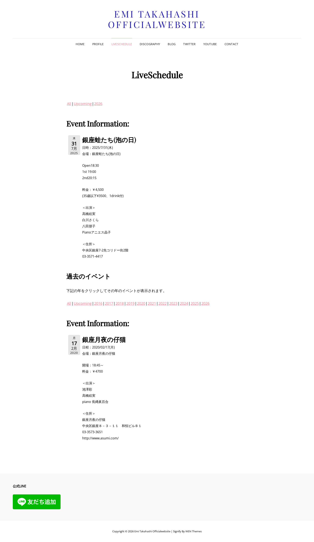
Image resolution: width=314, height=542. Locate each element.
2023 (173, 303)
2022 (162, 303)
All (69, 103)
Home (80, 44)
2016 (98, 303)
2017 (109, 303)
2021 (152, 303)
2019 (130, 303)
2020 (141, 303)
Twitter (189, 44)
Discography (150, 44)
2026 (98, 103)
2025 (195, 303)
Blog (172, 44)
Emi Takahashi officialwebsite (157, 19)
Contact (231, 44)
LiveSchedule (121, 44)
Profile (98, 44)
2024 (184, 303)
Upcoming (83, 103)
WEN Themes (193, 531)
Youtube (210, 44)
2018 (120, 303)
